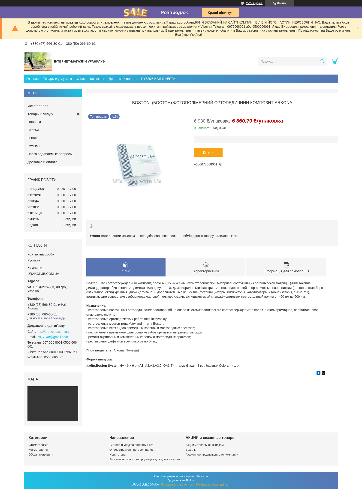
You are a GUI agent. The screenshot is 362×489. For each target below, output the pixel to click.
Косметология (38, 449)
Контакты (97, 79)
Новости (34, 122)
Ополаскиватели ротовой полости (133, 449)
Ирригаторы (117, 454)
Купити (208, 152)
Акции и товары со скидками (205, 445)
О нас (81, 79)
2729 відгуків (254, 3)
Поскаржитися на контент (177, 484)
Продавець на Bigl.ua (181, 480)
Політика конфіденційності (213, 484)
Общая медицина (41, 454)
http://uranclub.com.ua (53, 331)
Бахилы (191, 449)
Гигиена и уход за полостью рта (131, 445)
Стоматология (38, 445)
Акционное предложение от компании (212, 454)
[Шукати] (322, 61)
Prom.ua (202, 476)
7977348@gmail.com (52, 337)
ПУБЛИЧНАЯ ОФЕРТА (158, 79)
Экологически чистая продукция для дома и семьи (144, 459)
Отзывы (33, 146)
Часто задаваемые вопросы (49, 154)
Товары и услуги (55, 79)
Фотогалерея (37, 106)
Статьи (33, 130)
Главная (32, 79)
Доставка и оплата (123, 79)
